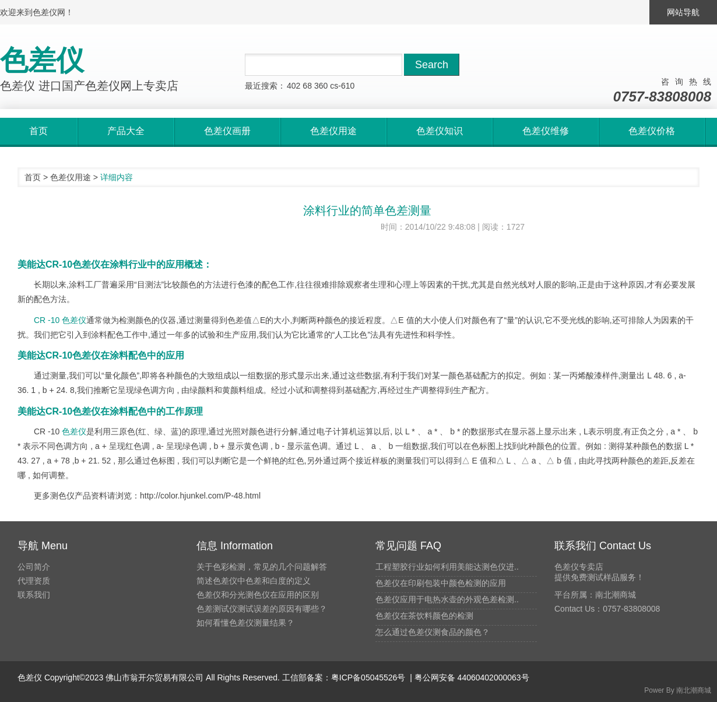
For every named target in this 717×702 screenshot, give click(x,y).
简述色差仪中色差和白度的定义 (253, 580)
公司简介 (33, 566)
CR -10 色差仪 (60, 320)
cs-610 (342, 85)
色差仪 (74, 431)
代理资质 (33, 580)
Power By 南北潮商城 (677, 690)
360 (321, 85)
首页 (32, 177)
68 (307, 85)
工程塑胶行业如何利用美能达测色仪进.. (447, 566)
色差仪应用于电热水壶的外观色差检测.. (447, 599)
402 (293, 85)
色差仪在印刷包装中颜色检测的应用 (440, 583)
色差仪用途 (70, 177)
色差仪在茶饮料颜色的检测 (424, 615)
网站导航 (683, 12)
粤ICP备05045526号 (368, 677)
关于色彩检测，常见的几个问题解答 (261, 566)
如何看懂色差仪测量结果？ (245, 622)
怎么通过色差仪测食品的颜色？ (432, 632)
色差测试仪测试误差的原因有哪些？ (261, 608)
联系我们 (33, 594)
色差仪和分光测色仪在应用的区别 (257, 594)
